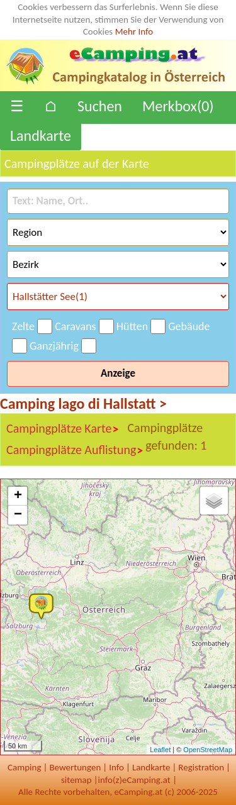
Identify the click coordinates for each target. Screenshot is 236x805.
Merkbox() (178, 106)
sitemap (76, 780)
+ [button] (18, 496)
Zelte (23, 326)
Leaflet (160, 749)
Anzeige (118, 373)
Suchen (99, 106)
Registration (201, 767)
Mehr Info (134, 31)
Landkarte (40, 135)
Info (116, 767)
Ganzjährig (54, 346)
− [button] (18, 515)
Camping (24, 767)
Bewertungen (75, 767)
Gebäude (189, 326)
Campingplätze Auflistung (74, 450)
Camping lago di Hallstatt (83, 403)
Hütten (132, 326)
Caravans (75, 326)
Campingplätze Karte (62, 429)
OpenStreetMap (207, 749)
